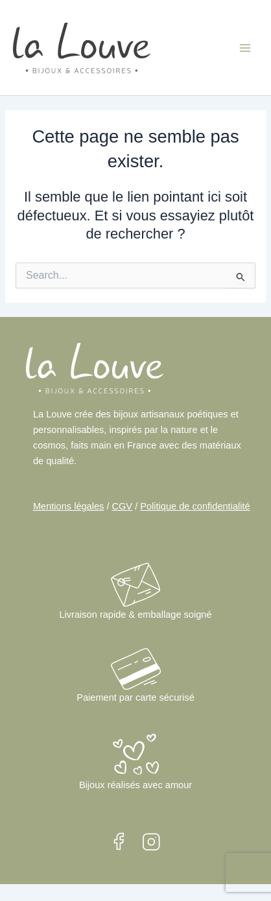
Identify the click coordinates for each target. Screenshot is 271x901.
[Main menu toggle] (245, 47)
